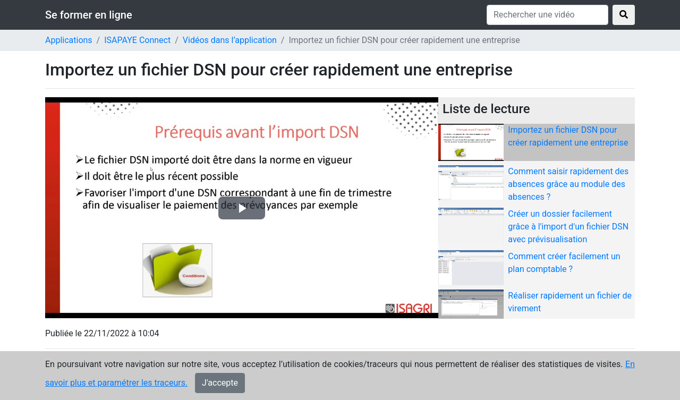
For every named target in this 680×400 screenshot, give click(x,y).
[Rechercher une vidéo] (547, 15)
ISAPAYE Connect (137, 40)
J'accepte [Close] (220, 383)
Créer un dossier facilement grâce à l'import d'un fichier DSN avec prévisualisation (568, 226)
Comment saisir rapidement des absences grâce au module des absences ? (568, 184)
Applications (68, 40)
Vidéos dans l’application (230, 40)
